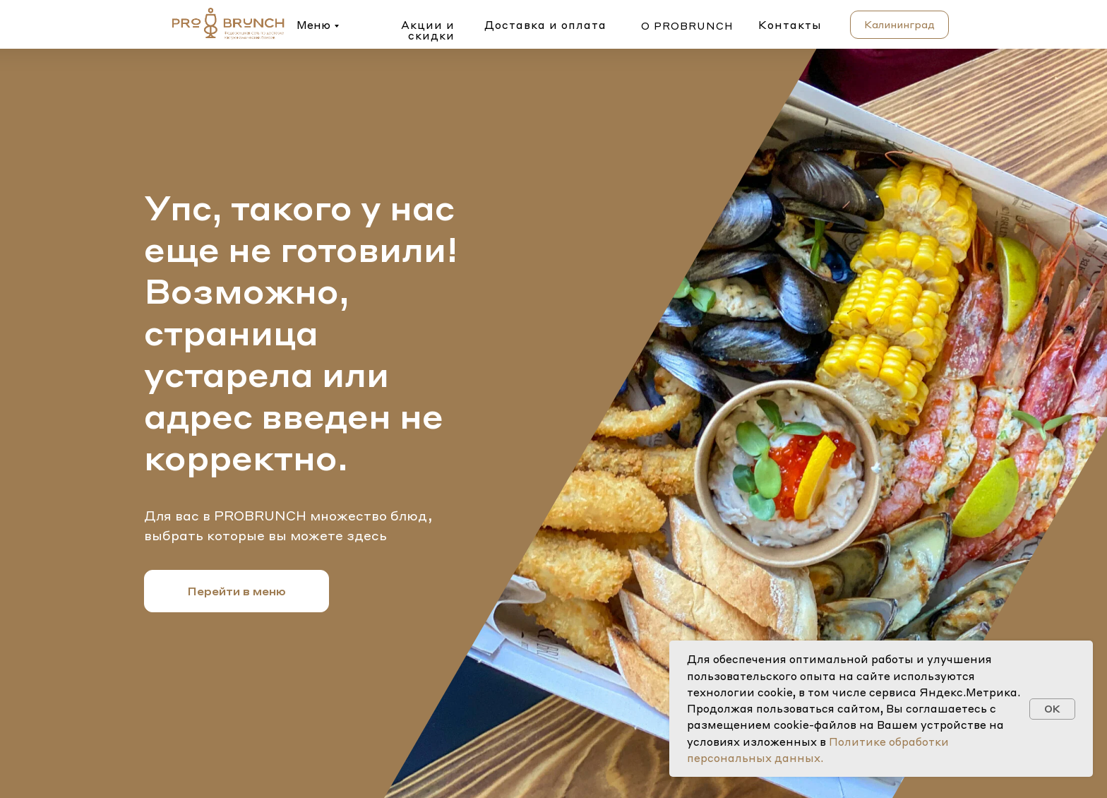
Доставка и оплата (545, 25)
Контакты (790, 25)
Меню (313, 25)
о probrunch (687, 25)
